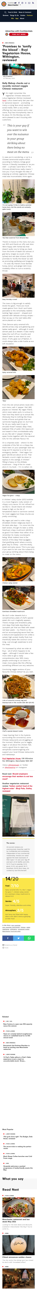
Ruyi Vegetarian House (11, 758)
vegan (28, 927)
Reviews (5, 15)
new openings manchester (11, 927)
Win (12, 18)
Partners (30, 15)
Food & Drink (12, 12)
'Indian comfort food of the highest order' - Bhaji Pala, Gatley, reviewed (17, 788)
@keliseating (10, 767)
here (4, 100)
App (16, 18)
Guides (22, 15)
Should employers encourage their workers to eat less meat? (17, 776)
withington (13, 929)
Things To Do (14, 15)
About (22, 18)
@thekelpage (13, 765)
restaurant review (23, 929)
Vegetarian (5, 929)
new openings (15, 925)
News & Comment (25, 12)
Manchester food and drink (11, 931)
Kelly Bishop (7, 76)
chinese (23, 927)
